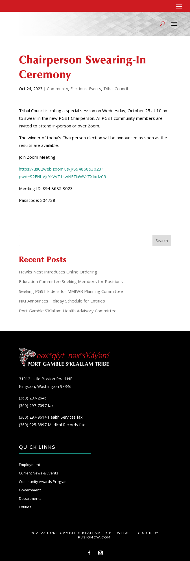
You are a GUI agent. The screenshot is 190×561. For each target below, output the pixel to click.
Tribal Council (115, 88)
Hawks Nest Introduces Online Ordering (58, 272)
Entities (25, 506)
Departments (30, 498)
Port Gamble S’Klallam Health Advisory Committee (68, 310)
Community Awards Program (43, 481)
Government (30, 489)
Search (162, 240)
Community (57, 88)
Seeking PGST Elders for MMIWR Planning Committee (71, 291)
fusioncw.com (94, 537)
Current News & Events (38, 473)
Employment (29, 464)
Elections (78, 88)
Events (95, 88)
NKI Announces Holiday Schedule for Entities (62, 301)
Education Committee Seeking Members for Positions (71, 281)
